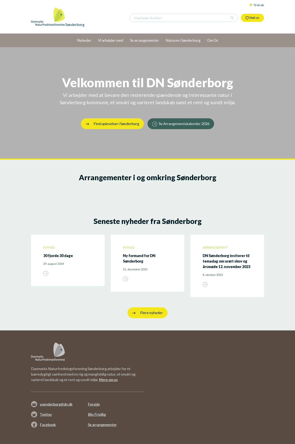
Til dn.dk (257, 5)
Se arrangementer (102, 424)
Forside (94, 404)
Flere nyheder (147, 312)
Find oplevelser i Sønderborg (112, 123)
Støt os (252, 18)
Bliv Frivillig (97, 414)
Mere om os (108, 379)
